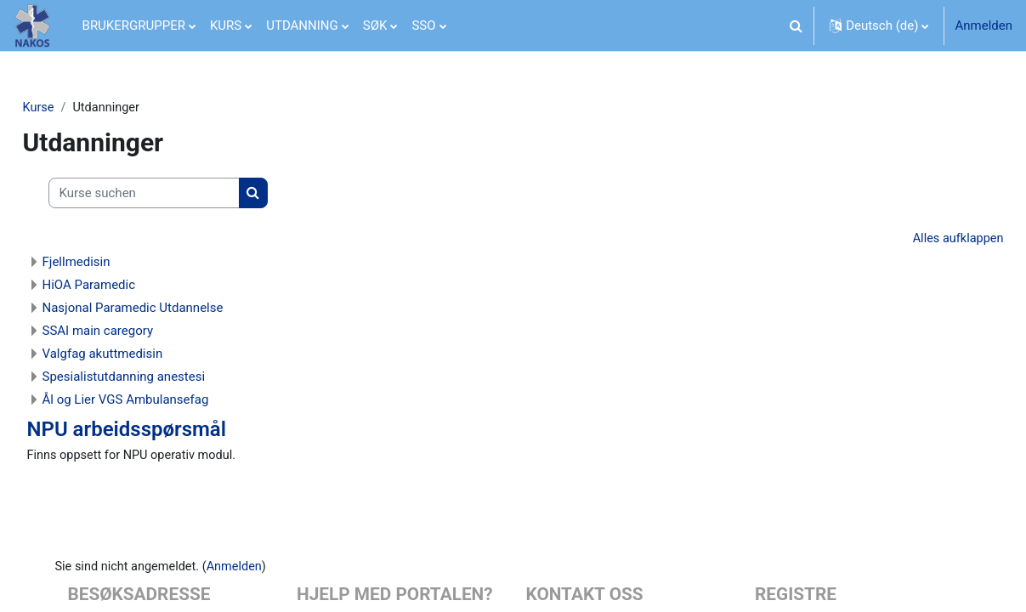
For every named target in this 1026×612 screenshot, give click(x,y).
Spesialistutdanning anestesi (161, 378)
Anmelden (983, 25)
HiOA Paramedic (126, 286)
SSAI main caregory (135, 332)
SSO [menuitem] (423, 25)
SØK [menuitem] (375, 25)
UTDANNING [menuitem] (302, 25)
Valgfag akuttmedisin (140, 355)
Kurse (76, 108)
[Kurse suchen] (181, 194)
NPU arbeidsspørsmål (164, 431)
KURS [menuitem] (225, 25)
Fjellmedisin (114, 263)
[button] (795, 25)
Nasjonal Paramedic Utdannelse (170, 309)
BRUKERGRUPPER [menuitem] (133, 25)
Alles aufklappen (918, 239)
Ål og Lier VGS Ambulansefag (163, 401)
